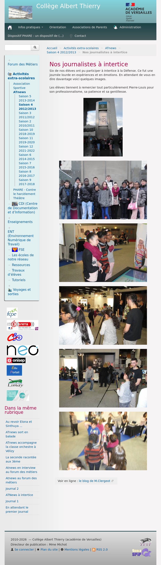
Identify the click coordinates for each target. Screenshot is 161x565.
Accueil (52, 48)
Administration (127, 27)
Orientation (57, 27)
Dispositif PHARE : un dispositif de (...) (36, 35)
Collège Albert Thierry (68, 6)
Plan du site (47, 549)
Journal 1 (12, 501)
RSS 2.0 (100, 549)
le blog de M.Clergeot (94, 481)
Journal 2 (12, 488)
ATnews (110, 48)
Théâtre (19, 198)
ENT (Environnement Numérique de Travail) (21, 238)
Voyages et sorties (19, 292)
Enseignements (20, 222)
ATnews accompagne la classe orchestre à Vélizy (21, 447)
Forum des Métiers (23, 64)
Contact (78, 36)
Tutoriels (19, 280)
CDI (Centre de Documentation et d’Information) (23, 208)
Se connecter (22, 549)
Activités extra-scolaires (81, 48)
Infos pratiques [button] (30, 27)
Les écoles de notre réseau (21, 257)
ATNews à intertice (19, 495)
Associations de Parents (89, 27)
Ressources (21, 265)
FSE (18, 250)
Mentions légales (75, 549)
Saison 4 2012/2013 (61, 52)
